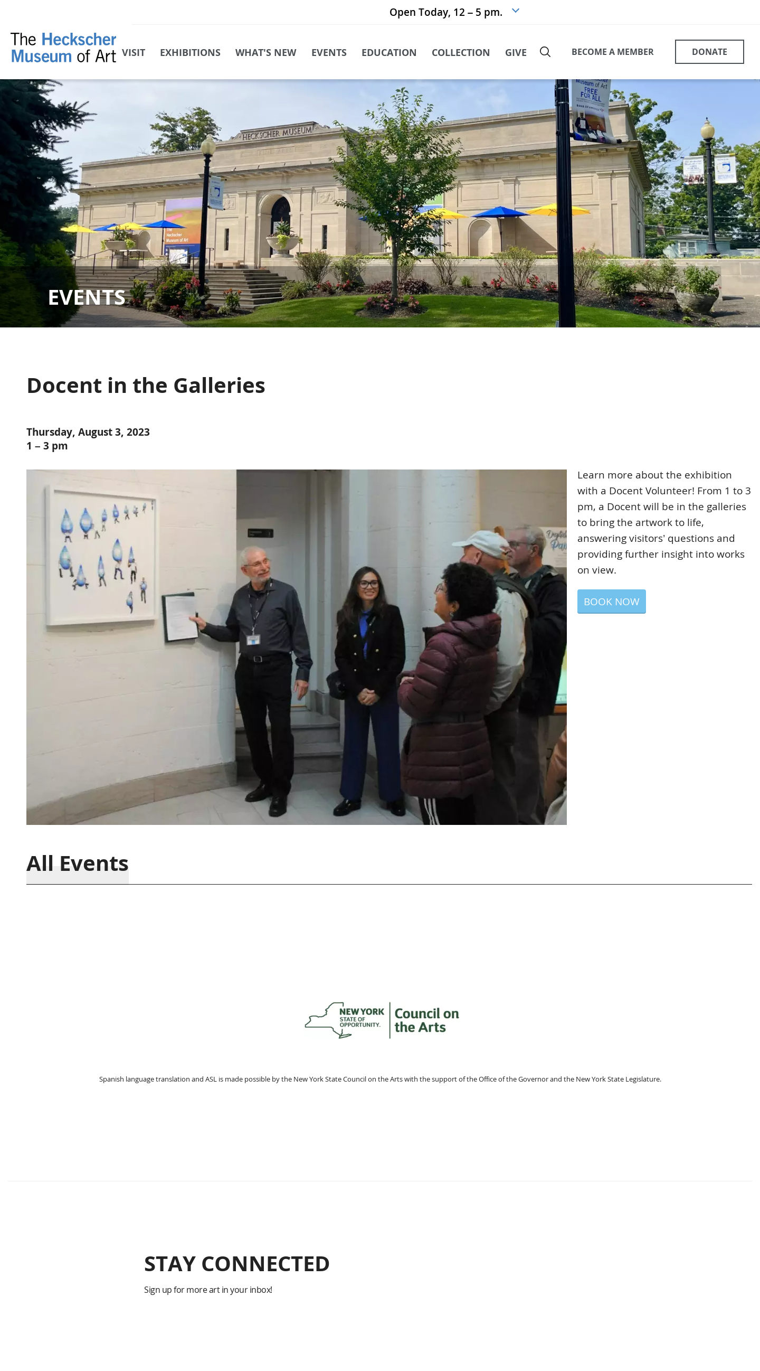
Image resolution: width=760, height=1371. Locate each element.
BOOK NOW (612, 601)
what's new (265, 52)
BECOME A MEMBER (613, 52)
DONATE (709, 52)
